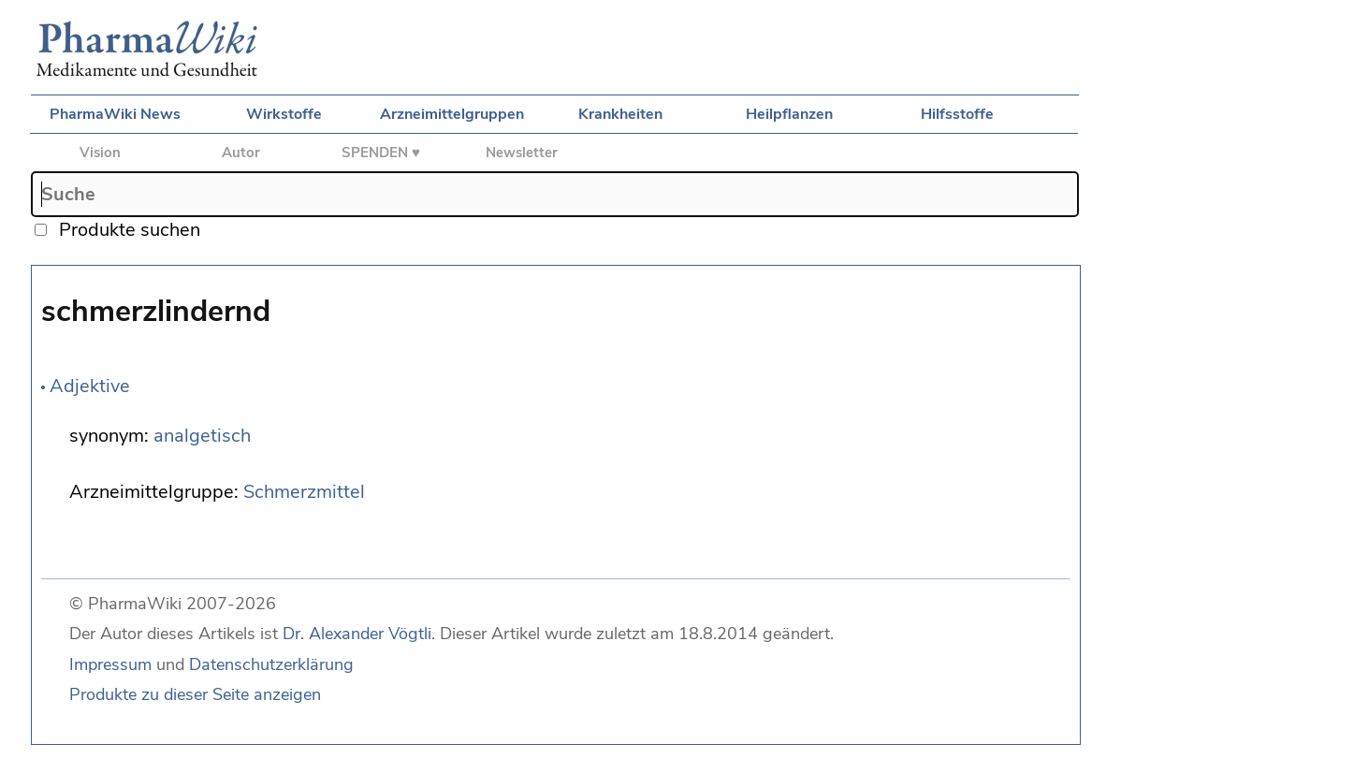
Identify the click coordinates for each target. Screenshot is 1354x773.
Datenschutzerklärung (271, 664)
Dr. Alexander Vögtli (357, 633)
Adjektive (90, 386)
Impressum (110, 664)
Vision (100, 152)
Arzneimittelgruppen (452, 114)
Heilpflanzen (789, 114)
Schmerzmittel (304, 491)
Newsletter (522, 152)
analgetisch (202, 435)
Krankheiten (620, 114)
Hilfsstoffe (957, 114)
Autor (241, 152)
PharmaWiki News (115, 114)
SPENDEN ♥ (381, 152)
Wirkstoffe (284, 114)
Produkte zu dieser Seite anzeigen (195, 694)
